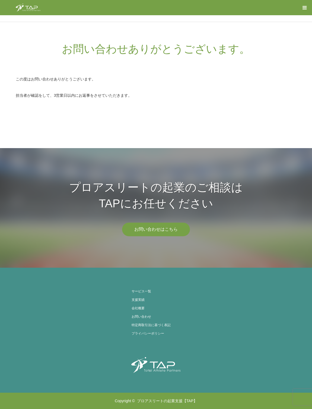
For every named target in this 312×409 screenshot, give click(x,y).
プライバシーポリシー (148, 333)
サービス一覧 (141, 291)
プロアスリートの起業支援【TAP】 (167, 401)
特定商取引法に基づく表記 (151, 325)
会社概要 (138, 308)
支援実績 (138, 300)
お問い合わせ (141, 317)
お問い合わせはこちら (156, 229)
